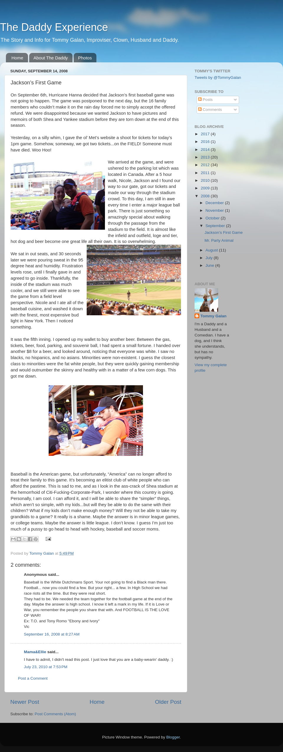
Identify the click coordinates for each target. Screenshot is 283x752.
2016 (206, 141)
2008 (206, 196)
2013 (206, 157)
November (215, 210)
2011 (206, 173)
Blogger (173, 737)
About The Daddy (51, 57)
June (210, 265)
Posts (205, 99)
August (212, 250)
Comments (210, 109)
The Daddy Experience (54, 27)
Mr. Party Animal (219, 240)
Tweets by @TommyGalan (218, 77)
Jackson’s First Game (224, 232)
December (215, 203)
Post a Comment (33, 678)
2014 (206, 149)
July (209, 258)
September (215, 226)
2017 (206, 134)
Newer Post (24, 702)
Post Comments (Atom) (55, 714)
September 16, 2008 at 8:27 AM (52, 634)
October (213, 218)
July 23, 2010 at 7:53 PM (45, 667)
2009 (206, 188)
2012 (206, 165)
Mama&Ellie (35, 652)
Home (17, 57)
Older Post (168, 702)
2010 (206, 180)
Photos (85, 57)
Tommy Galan (213, 316)
